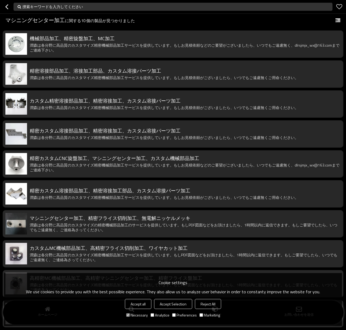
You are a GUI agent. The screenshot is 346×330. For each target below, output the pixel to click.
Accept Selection (173, 304)
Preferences (184, 315)
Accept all (138, 304)
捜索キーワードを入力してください (52, 6)
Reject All (208, 304)
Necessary (137, 315)
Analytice (160, 315)
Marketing (209, 315)
